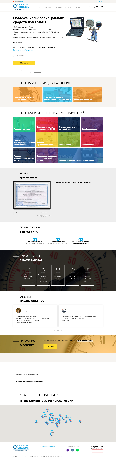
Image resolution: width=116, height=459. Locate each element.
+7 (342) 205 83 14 (96, 7)
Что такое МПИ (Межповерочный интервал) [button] (24, 368)
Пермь (21, 1)
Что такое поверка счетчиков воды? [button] (22, 371)
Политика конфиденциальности (47, 446)
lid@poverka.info (99, 1)
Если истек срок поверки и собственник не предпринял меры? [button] (28, 381)
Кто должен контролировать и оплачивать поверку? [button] (26, 374)
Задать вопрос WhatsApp (23, 50)
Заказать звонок (97, 451)
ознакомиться (37, 72)
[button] (44, 413)
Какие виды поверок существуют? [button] (22, 378)
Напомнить (50, 346)
